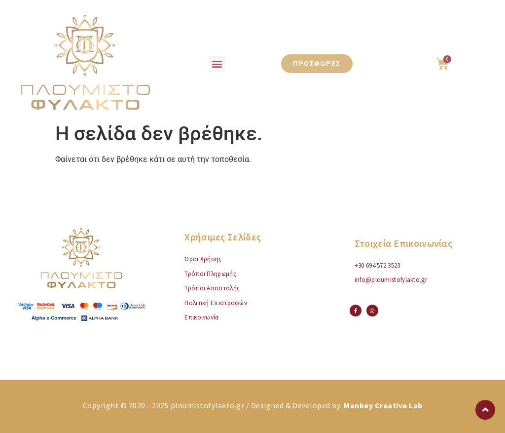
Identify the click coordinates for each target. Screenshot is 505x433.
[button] (217, 64)
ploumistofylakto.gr (208, 405)
